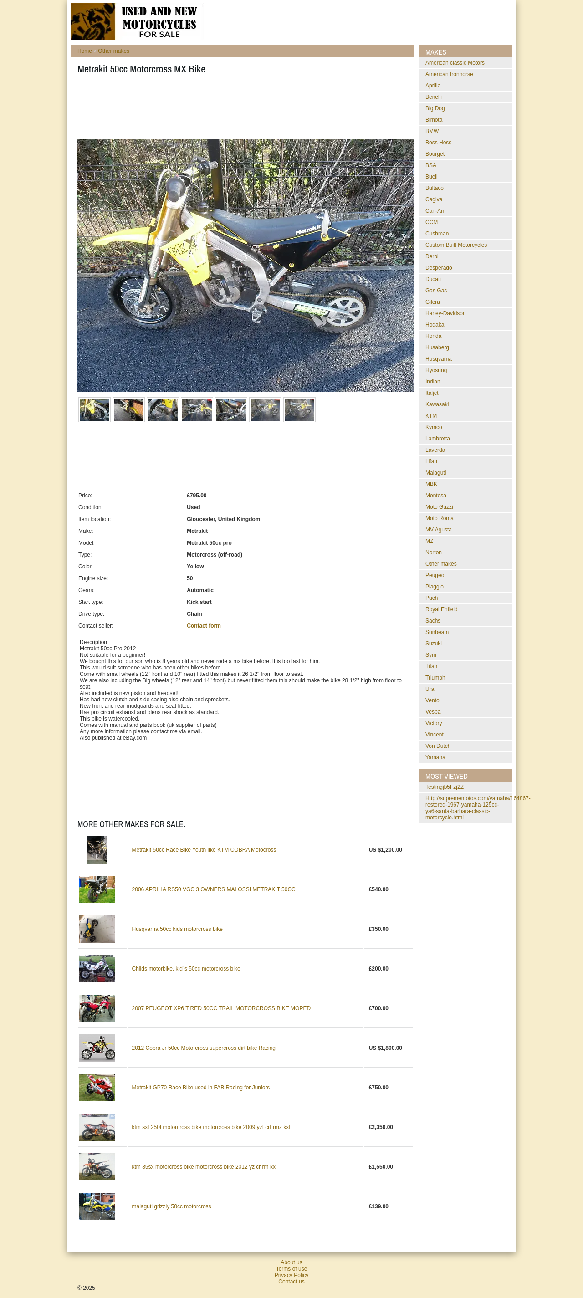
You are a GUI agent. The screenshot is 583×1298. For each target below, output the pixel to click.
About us (291, 1262)
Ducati (433, 279)
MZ (429, 541)
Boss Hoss (438, 142)
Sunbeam (437, 632)
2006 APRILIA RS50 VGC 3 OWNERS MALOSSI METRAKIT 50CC (214, 889)
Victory (433, 723)
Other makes (113, 51)
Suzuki (433, 643)
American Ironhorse (449, 74)
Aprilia (432, 85)
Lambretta (437, 438)
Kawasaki (437, 404)
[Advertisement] (243, 109)
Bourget (435, 154)
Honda (433, 336)
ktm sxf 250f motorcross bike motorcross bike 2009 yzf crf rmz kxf (211, 1127)
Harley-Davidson (445, 313)
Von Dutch (437, 746)
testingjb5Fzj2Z (444, 787)
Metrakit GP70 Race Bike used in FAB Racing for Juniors (201, 1087)
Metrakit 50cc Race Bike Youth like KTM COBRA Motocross (204, 850)
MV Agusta (438, 529)
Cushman (437, 233)
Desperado (438, 268)
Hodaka (434, 325)
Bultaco (434, 188)
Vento (432, 700)
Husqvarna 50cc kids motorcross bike (177, 929)
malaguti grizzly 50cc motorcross (171, 1206)
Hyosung (436, 370)
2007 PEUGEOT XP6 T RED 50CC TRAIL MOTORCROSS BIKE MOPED (221, 1008)
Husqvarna (438, 359)
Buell (431, 177)
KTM (431, 416)
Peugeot (435, 575)
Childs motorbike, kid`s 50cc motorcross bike (186, 969)
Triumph (435, 678)
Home (84, 51)
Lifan (431, 461)
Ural (430, 689)
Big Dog (435, 108)
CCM (431, 222)
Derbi (432, 256)
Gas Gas (436, 290)
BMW (432, 131)
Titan (431, 666)
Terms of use (291, 1269)
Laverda (435, 450)
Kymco (433, 427)
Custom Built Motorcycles (456, 245)
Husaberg (437, 347)
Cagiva (433, 199)
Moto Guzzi (439, 507)
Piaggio (434, 586)
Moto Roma (439, 518)
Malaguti (435, 473)
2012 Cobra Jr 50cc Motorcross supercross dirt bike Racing (204, 1048)
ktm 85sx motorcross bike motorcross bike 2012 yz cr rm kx (204, 1167)
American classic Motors (455, 63)
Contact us (291, 1281)
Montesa (435, 495)
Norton (433, 552)
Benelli (433, 97)
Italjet (432, 393)
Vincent (434, 734)
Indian (432, 381)
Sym (430, 655)
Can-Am (435, 211)
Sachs (432, 621)
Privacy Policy (292, 1275)
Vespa (432, 712)
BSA (430, 165)
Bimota (433, 120)
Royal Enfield (441, 609)
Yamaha (435, 757)
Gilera (432, 302)
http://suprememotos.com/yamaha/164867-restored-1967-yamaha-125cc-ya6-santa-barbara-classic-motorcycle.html (478, 808)
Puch (431, 598)
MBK (431, 484)
